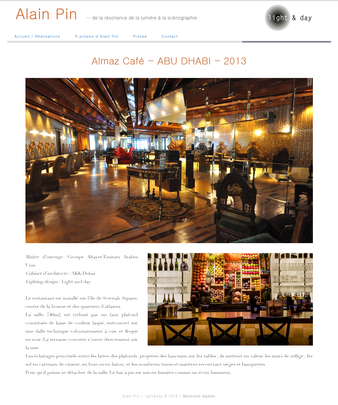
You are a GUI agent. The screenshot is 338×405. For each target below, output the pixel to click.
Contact (170, 36)
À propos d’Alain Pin (96, 36)
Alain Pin (47, 13)
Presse (140, 36)
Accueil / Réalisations (37, 36)
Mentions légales (199, 395)
